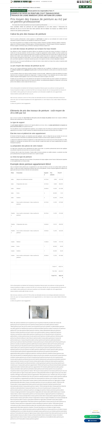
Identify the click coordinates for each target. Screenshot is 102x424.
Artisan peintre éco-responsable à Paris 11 (41, 11)
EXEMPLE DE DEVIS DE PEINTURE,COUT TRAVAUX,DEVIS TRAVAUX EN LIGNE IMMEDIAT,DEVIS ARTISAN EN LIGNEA (36, 14)
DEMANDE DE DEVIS (47, 1)
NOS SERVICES (36, 1)
